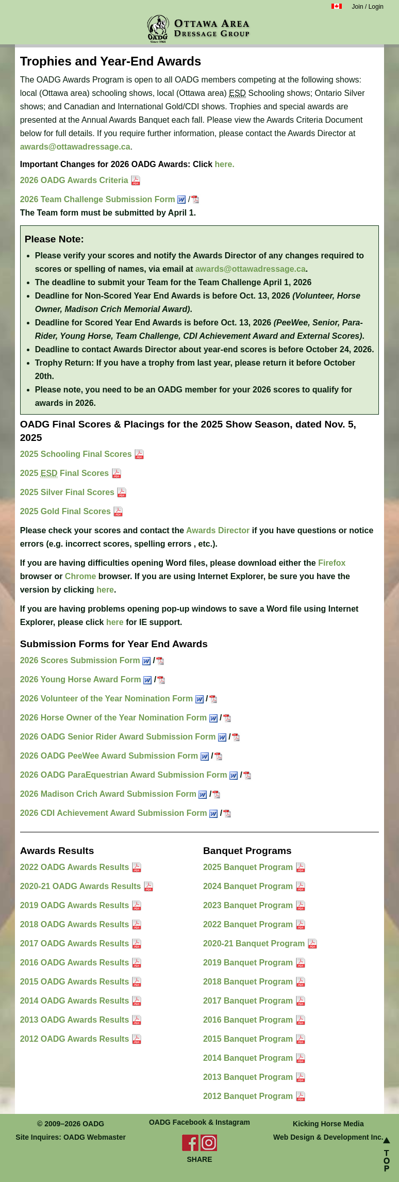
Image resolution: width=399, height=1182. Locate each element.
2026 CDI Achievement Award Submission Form (119, 813)
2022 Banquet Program (249, 924)
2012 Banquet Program (249, 1096)
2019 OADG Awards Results (75, 905)
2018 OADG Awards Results (75, 924)
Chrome (80, 576)
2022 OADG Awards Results (75, 867)
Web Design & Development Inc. (328, 1137)
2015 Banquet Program (249, 1039)
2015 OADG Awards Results (75, 981)
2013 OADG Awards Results (75, 1019)
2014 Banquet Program (249, 1058)
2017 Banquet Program (249, 1000)
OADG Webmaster (94, 1137)
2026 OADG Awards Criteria (75, 180)
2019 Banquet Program (249, 962)
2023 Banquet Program (249, 905)
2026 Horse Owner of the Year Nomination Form (119, 717)
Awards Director (218, 530)
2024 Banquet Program (249, 886)
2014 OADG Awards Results (75, 1000)
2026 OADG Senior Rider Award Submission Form (123, 736)
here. (225, 164)
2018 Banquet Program (249, 981)
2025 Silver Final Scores (68, 492)
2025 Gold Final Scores (66, 511)
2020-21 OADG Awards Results (81, 886)
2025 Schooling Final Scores (77, 454)
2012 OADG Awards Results (75, 1039)
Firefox (331, 563)
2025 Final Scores (65, 473)
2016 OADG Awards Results (75, 962)
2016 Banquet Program (249, 1019)
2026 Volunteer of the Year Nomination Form (112, 698)
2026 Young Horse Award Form (86, 679)
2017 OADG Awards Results (75, 943)
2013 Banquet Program (249, 1077)
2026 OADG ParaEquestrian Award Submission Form (129, 774)
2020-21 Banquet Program (255, 943)
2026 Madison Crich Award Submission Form (113, 794)
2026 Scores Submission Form (85, 660)
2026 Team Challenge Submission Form (103, 199)
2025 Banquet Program (249, 867)
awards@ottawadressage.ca (75, 146)
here (105, 589)
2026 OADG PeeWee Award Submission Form (114, 755)
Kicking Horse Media (328, 1124)
